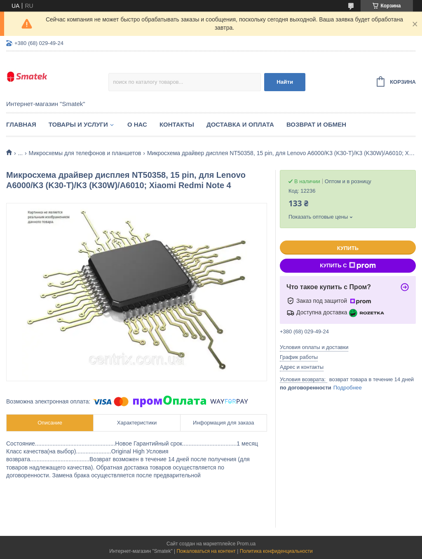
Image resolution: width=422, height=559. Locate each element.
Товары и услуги (78, 124)
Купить (348, 248)
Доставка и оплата (240, 124)
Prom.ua (246, 544)
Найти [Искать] (285, 82)
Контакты (176, 124)
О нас (137, 124)
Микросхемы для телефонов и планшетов (85, 153)
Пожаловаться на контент (205, 551)
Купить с (347, 265)
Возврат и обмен (316, 124)
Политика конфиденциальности (276, 551)
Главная (21, 124)
